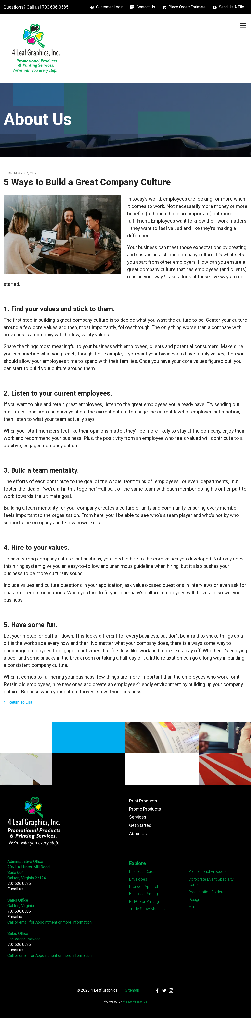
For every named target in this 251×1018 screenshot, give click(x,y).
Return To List (19, 702)
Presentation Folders (206, 892)
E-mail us (15, 889)
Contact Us (146, 7)
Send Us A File (231, 7)
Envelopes (138, 879)
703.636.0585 (19, 883)
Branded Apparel (143, 886)
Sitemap (132, 990)
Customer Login (109, 7)
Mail (191, 906)
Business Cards (142, 871)
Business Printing (143, 894)
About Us (138, 833)
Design (194, 899)
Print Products (143, 800)
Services (137, 817)
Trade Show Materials (147, 908)
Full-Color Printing (144, 901)
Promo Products (145, 809)
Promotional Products (207, 871)
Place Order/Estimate (187, 7)
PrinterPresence (135, 1001)
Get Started (140, 825)
